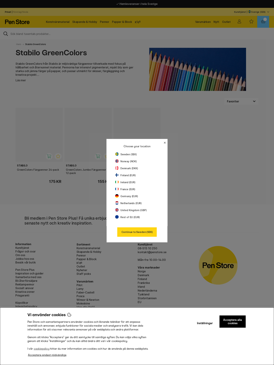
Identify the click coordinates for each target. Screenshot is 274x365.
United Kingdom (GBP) (131, 210)
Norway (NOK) (126, 161)
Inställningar (205, 323)
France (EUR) (125, 189)
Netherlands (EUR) (128, 203)
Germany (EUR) (126, 196)
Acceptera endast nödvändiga (47, 355)
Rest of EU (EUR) (127, 217)
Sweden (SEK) (126, 154)
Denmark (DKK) (126, 168)
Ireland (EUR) (125, 182)
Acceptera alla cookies (232, 321)
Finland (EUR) (125, 175)
